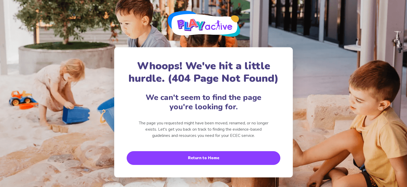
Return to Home (203, 158)
